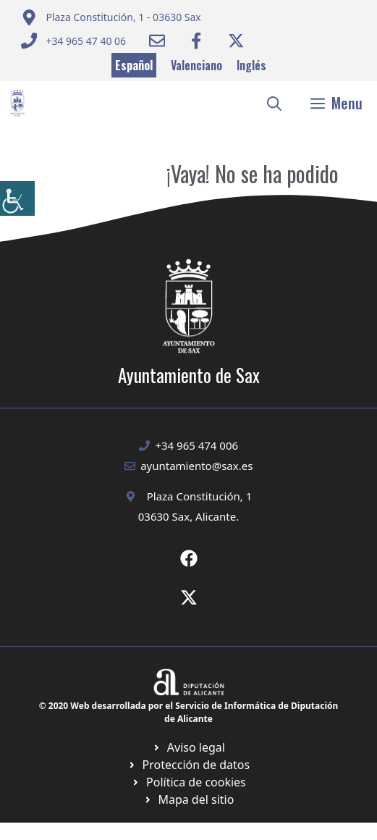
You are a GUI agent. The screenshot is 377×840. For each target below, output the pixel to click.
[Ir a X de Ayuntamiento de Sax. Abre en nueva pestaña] (189, 597)
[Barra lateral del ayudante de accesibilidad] (17, 198)
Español (134, 65)
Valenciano (196, 65)
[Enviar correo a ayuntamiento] (111, 17)
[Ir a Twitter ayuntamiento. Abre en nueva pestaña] (235, 40)
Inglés (251, 65)
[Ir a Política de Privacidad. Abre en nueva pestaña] (188, 747)
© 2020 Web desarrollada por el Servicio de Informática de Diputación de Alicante (189, 712)
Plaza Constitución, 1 (200, 496)
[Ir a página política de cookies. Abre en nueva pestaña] (188, 764)
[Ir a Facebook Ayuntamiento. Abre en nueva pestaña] (196, 40)
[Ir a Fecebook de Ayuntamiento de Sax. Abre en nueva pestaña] (189, 558)
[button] (274, 103)
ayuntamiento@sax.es (196, 465)
